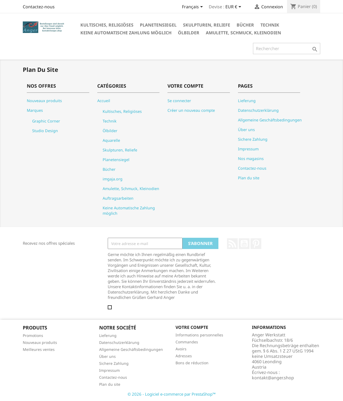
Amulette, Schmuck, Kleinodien (243, 33)
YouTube (244, 243)
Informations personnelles (199, 334)
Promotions (33, 335)
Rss (232, 243)
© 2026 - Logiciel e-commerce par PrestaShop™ (172, 394)
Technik (269, 25)
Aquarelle (111, 140)
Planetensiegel (158, 25)
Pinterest (256, 243)
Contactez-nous (39, 7)
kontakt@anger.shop (273, 378)
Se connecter (179, 100)
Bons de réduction (192, 362)
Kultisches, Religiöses (106, 25)
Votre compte (192, 327)
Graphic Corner (46, 121)
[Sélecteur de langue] (193, 7)
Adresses (184, 355)
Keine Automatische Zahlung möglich (126, 33)
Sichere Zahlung (252, 139)
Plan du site (248, 177)
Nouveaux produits (44, 100)
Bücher (245, 25)
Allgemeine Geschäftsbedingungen (270, 119)
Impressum (248, 148)
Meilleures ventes (39, 349)
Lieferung (247, 100)
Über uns (246, 129)
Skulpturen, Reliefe (206, 25)
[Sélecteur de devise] (234, 7)
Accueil (103, 100)
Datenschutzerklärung (258, 110)
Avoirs (181, 348)
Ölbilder (188, 33)
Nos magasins (251, 158)
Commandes (187, 341)
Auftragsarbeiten (118, 198)
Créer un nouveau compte (191, 110)
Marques (35, 110)
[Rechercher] (286, 48)
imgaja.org (112, 178)
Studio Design (45, 130)
